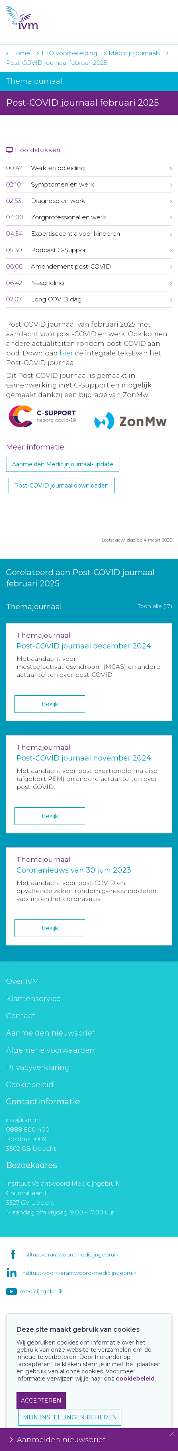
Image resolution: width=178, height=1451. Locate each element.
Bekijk (49, 704)
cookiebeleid (135, 1378)
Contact (20, 1015)
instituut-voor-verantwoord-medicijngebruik (78, 1273)
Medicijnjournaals (134, 53)
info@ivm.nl (23, 1120)
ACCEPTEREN (41, 1400)
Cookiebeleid (29, 1084)
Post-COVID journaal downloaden (61, 485)
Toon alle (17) (155, 606)
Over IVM (22, 981)
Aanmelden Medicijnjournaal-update (62, 464)
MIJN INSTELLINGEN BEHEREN (70, 1417)
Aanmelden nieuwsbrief (50, 1033)
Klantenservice (33, 998)
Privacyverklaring (38, 1067)
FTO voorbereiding (70, 53)
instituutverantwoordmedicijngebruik (69, 1254)
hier (66, 353)
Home (20, 53)
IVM (55, 18)
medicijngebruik (41, 1291)
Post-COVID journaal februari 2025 (56, 62)
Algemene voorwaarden (50, 1050)
